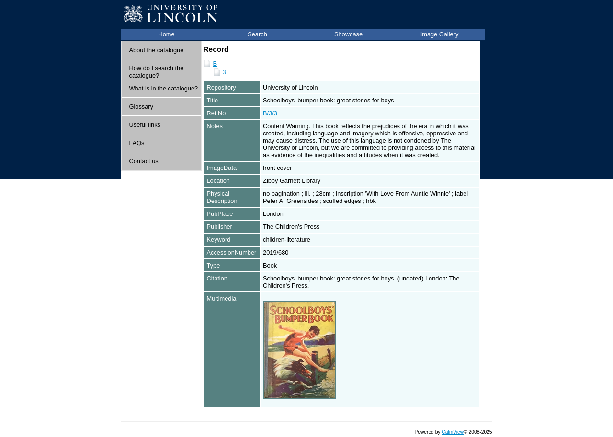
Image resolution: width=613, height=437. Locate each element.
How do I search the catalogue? (156, 72)
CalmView (453, 432)
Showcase (348, 34)
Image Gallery (439, 34)
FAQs (137, 142)
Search (257, 34)
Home (166, 34)
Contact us (144, 161)
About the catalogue (156, 50)
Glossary (141, 106)
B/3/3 (270, 113)
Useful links (144, 124)
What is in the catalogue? (163, 88)
